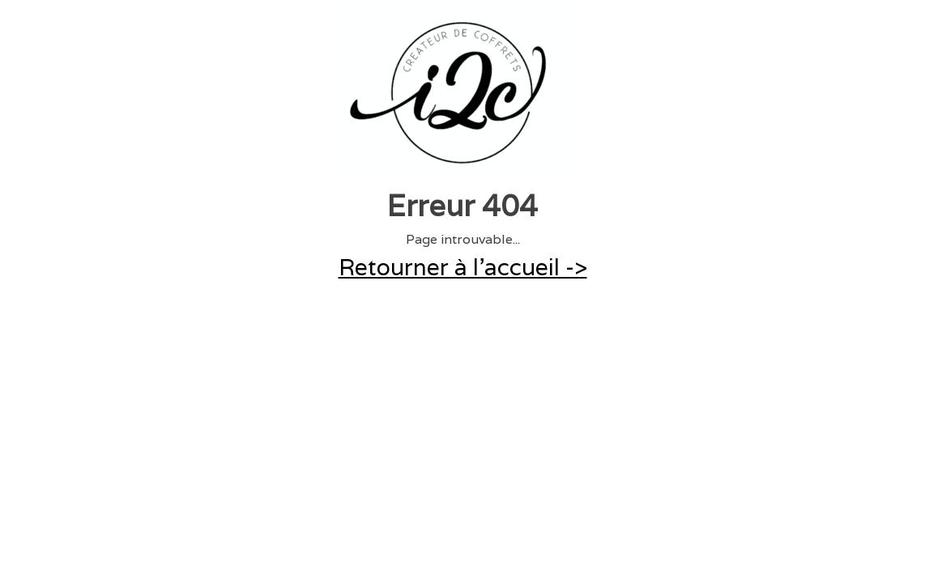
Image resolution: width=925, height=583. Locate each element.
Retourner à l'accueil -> (463, 267)
